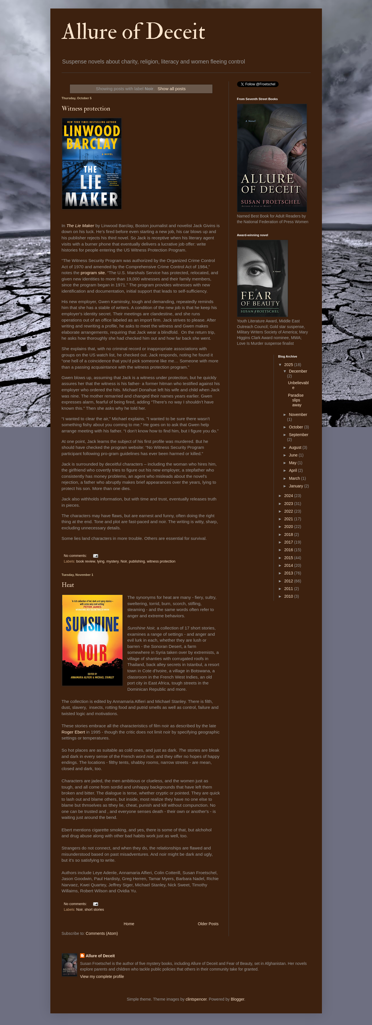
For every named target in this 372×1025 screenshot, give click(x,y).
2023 (289, 503)
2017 (289, 542)
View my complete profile (102, 976)
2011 (289, 588)
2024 (289, 495)
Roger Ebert (74, 732)
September (298, 434)
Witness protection (86, 109)
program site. (93, 272)
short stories (94, 910)
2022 (289, 511)
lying (100, 561)
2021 (289, 519)
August (295, 447)
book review (85, 561)
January (296, 486)
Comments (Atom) (102, 933)
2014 (289, 565)
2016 (289, 550)
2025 (289, 364)
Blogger (237, 999)
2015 (289, 557)
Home (129, 924)
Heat (68, 585)
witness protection (161, 561)
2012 (289, 581)
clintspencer (196, 999)
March (295, 478)
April (293, 470)
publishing (137, 561)
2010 (289, 596)
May (293, 462)
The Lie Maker (81, 225)
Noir (124, 561)
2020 (289, 526)
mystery (112, 561)
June (293, 455)
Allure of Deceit (133, 32)
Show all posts (172, 88)
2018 (289, 534)
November (298, 414)
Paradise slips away (296, 400)
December (298, 371)
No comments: (76, 556)
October (296, 427)
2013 (289, 573)
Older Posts (208, 924)
